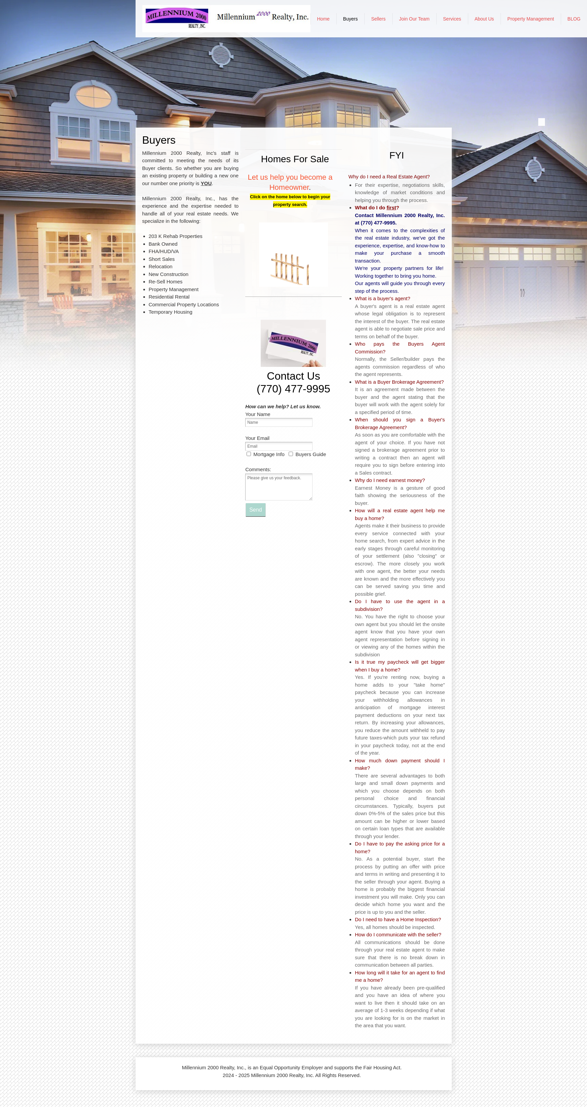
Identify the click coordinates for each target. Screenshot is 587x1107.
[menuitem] (323, 19)
